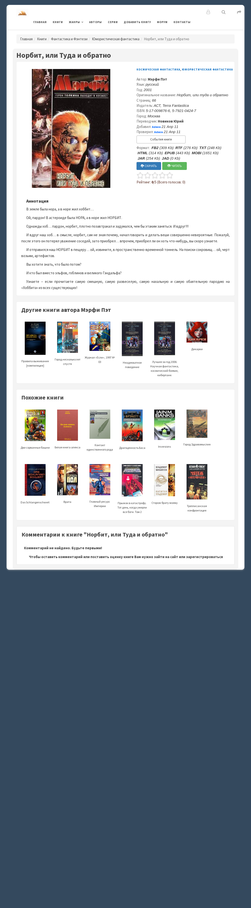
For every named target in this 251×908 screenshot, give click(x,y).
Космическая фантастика (158, 69)
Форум (162, 22)
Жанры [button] (74, 22)
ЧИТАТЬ (174, 166)
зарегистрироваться (204, 556)
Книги (58, 22)
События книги (161, 139)
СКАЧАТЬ (149, 166)
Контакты (182, 22)
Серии (113, 22)
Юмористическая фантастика (115, 39)
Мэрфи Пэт (157, 79)
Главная (40, 22)
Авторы (95, 22)
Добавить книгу (137, 22)
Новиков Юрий (171, 121)
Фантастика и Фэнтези (69, 39)
